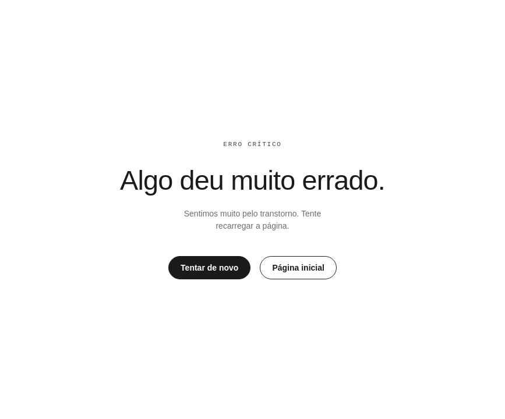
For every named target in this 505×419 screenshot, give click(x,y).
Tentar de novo (209, 267)
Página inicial (298, 267)
